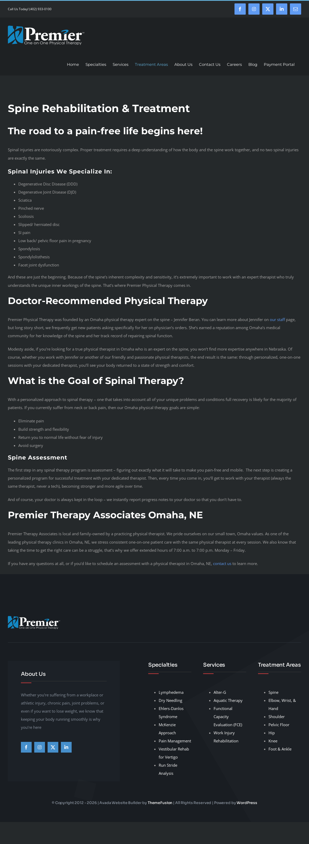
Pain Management (175, 740)
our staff (278, 319)
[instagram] (39, 747)
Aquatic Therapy (228, 700)
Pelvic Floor (278, 724)
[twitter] (53, 747)
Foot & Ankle (279, 749)
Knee (272, 740)
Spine (273, 692)
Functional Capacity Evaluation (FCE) (228, 716)
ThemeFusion (160, 802)
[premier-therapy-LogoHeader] (34, 617)
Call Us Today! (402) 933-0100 (30, 9)
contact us (222, 563)
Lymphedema (171, 692)
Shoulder (276, 716)
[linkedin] (66, 747)
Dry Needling (170, 700)
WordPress (247, 802)
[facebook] (26, 747)
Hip (271, 732)
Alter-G (220, 692)
